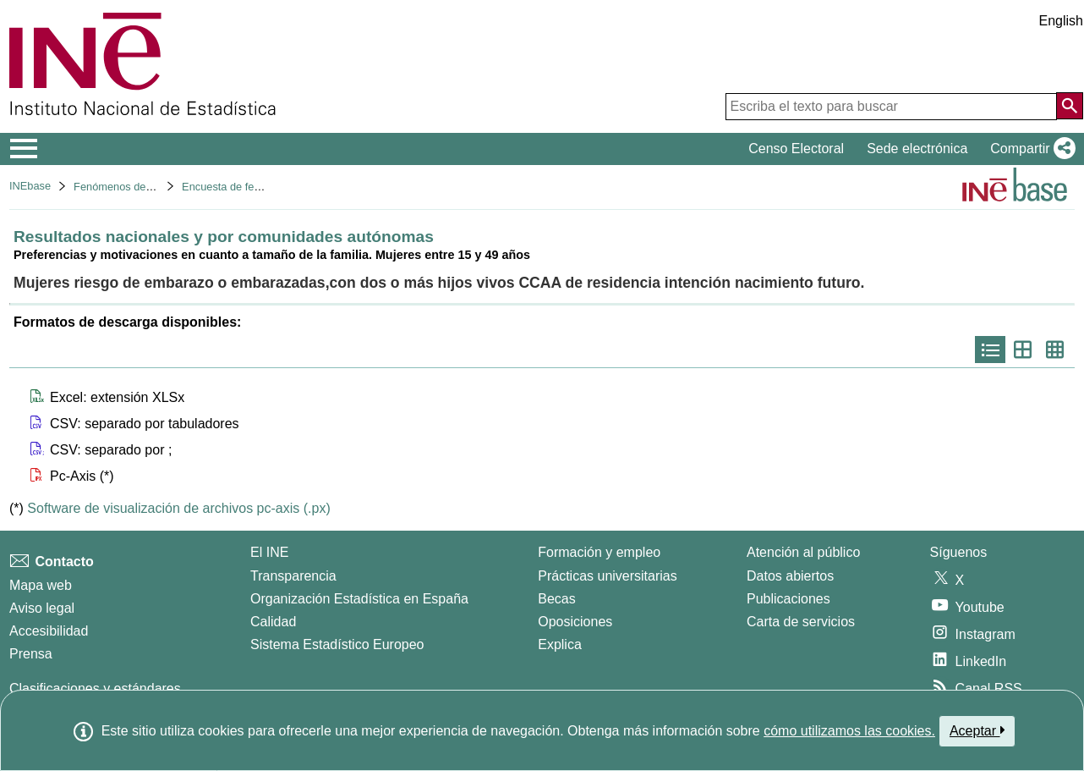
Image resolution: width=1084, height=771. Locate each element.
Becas (556, 599)
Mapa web (40, 585)
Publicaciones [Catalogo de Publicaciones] (788, 599)
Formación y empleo (599, 552)
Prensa (30, 654)
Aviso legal (41, 608)
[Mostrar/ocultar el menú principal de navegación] (24, 149)
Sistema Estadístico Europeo (337, 644)
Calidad (273, 621)
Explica (560, 644)
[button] (1029, 149)
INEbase (30, 185)
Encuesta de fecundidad (240, 186)
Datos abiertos (790, 576)
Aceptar (977, 730)
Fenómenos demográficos (136, 186)
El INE (269, 552)
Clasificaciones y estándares (95, 688)
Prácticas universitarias (607, 576)
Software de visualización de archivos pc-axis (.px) (178, 508)
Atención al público (803, 552)
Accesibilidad (48, 631)
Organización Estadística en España (359, 599)
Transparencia (293, 576)
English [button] (1061, 21)
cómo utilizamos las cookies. (849, 731)
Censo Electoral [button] (796, 148)
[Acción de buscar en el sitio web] (1069, 105)
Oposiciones (575, 621)
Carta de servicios (801, 621)
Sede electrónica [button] (917, 148)
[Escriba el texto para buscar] (891, 106)
